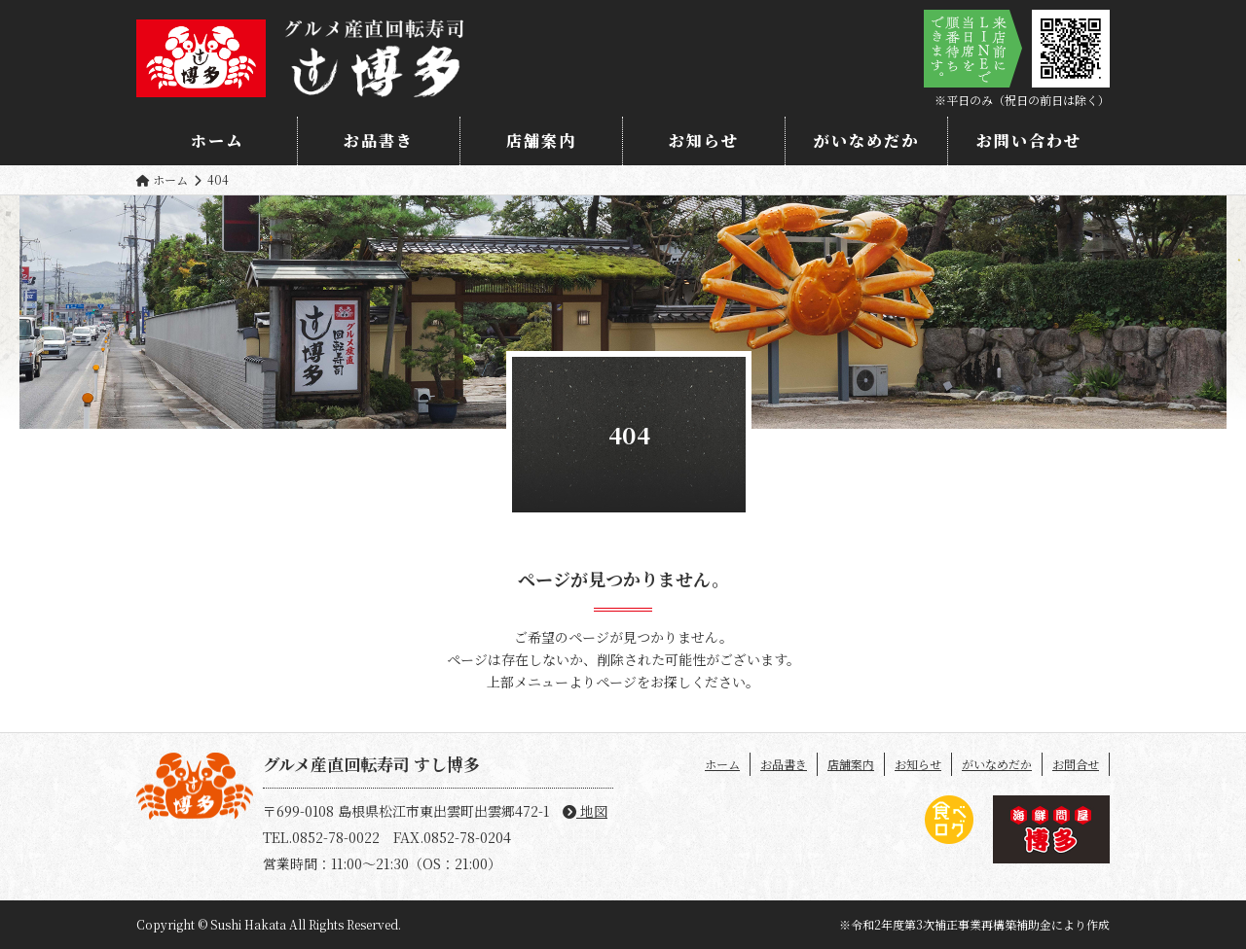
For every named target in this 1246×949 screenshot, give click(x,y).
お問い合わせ (1028, 140)
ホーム (217, 140)
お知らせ (704, 140)
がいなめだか (866, 140)
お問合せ (1075, 764)
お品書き (379, 140)
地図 (585, 811)
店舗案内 (541, 140)
